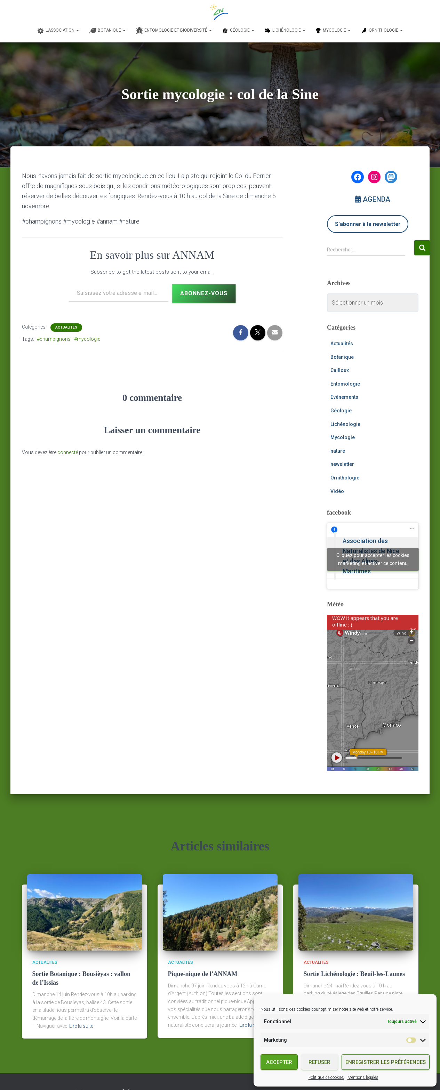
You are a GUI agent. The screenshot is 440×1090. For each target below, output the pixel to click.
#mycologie (87, 339)
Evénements (344, 397)
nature (337, 451)
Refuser (319, 1062)
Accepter (279, 1062)
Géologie (341, 410)
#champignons (54, 339)
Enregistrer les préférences (385, 1062)
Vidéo (337, 491)
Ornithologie (344, 478)
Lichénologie (345, 424)
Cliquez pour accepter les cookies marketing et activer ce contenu (372, 559)
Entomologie (345, 384)
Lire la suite (81, 1026)
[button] (77, 30)
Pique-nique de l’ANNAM (203, 973)
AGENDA (372, 199)
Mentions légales (362, 1077)
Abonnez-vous (203, 293)
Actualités (66, 327)
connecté (67, 452)
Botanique (342, 357)
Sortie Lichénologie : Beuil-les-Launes (354, 973)
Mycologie (342, 437)
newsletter (342, 464)
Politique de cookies (326, 1077)
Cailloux (339, 370)
